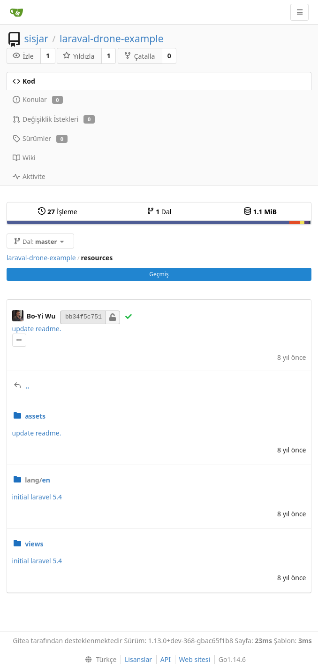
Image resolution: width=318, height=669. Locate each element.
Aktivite (29, 176)
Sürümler (40, 138)
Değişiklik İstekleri (54, 119)
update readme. (36, 328)
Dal (159, 211)
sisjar (36, 38)
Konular (38, 99)
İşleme (57, 211)
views (34, 543)
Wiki (24, 157)
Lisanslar (138, 659)
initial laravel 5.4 (37, 496)
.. (28, 385)
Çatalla (139, 56)
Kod (24, 81)
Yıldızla (78, 56)
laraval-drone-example (111, 38)
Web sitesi (194, 659)
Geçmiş (158, 274)
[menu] (98, 659)
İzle (23, 56)
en (37, 479)
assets (35, 416)
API (165, 659)
